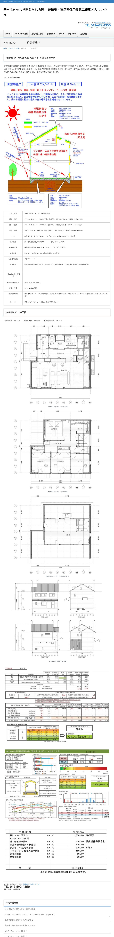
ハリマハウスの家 (14, 48)
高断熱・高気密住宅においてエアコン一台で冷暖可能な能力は (30, 915)
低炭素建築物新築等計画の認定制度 (19, 920)
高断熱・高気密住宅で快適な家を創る (20, 925)
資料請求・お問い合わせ (103, 22)
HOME (5, 48)
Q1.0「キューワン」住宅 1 (16, 931)
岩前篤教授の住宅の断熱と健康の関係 (20, 909)
